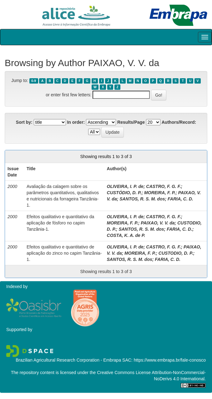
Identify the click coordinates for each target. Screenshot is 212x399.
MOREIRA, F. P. (159, 192)
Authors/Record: (179, 122)
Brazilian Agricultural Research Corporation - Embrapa (68, 360)
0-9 (33, 81)
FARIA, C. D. (180, 198)
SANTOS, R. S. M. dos (142, 198)
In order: (76, 122)
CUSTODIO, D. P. (176, 253)
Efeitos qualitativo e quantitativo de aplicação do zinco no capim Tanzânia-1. (64, 253)
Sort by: (24, 122)
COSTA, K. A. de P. (126, 235)
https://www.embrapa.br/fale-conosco (170, 360)
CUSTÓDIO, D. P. (124, 192)
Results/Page (131, 122)
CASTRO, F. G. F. (163, 186)
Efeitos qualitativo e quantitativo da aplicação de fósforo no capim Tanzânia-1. (60, 223)
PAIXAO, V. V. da (157, 222)
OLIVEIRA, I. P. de (125, 186)
